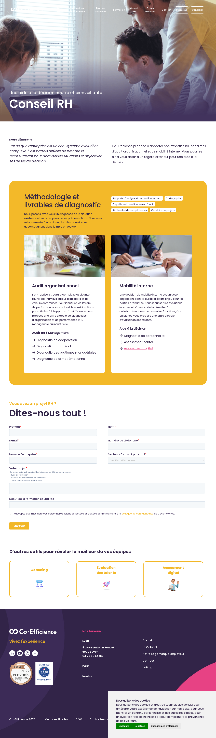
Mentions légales (56, 719)
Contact (166, 9)
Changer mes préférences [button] (164, 726)
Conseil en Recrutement (78, 10)
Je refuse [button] (140, 726)
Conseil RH (134, 10)
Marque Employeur (100, 10)
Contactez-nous (100, 719)
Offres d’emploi (150, 10)
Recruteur (181, 9)
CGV (79, 719)
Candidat (197, 9)
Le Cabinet (58, 10)
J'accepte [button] (124, 726)
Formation (119, 9)
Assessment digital (138, 348)
